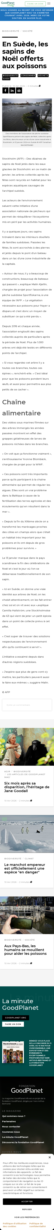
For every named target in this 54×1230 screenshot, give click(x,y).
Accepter (27, 1201)
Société (28, 31)
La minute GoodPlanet (15, 1137)
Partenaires (9, 1121)
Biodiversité (10, 31)
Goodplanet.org (15, 1018)
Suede (6, 79)
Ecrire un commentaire (18, 705)
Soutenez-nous (11, 1132)
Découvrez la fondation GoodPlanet (23, 1142)
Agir (7, 771)
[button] (49, 1157)
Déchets (43, 75)
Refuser (27, 1209)
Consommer (28, 75)
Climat (29, 858)
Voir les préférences (27, 1217)
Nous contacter (11, 1126)
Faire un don (35, 4)
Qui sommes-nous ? (13, 1116)
